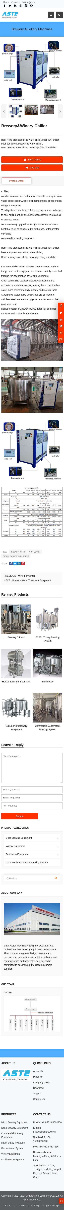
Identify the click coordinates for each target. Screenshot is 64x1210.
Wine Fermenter (26, 575)
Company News (41, 1082)
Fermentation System (12, 1148)
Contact (15, 2)
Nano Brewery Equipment (14, 1128)
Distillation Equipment (17, 854)
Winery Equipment (15, 846)
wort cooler (34, 551)
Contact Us (39, 1099)
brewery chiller (18, 551)
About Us (38, 1071)
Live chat (32, 167)
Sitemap (35, 1205)
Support (37, 1093)
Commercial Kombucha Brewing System (27, 862)
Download (38, 1088)
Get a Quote (28, 2)
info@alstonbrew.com (44, 1131)
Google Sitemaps (51, 1205)
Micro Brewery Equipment (14, 1122)
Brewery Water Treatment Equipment (31, 580)
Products (37, 1076)
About (6, 2)
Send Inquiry (32, 159)
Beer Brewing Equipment (19, 838)
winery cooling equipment (16, 556)
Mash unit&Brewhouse (13, 1142)
